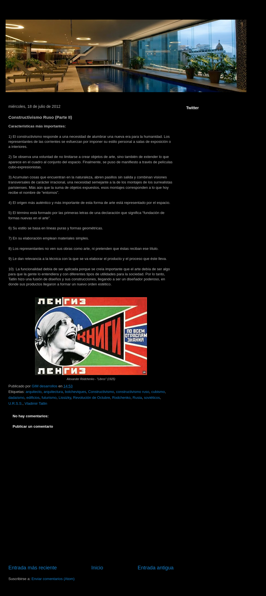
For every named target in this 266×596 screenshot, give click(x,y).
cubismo (158, 392)
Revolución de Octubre (91, 397)
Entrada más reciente (32, 568)
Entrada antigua (156, 568)
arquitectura (53, 392)
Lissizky (65, 397)
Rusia (137, 397)
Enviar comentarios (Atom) (52, 579)
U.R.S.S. (15, 403)
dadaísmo (16, 397)
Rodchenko (121, 397)
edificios (32, 397)
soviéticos (152, 397)
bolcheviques (75, 392)
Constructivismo (101, 392)
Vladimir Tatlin (36, 403)
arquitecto (33, 392)
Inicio (97, 568)
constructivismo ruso (132, 392)
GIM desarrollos (45, 386)
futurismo (49, 397)
